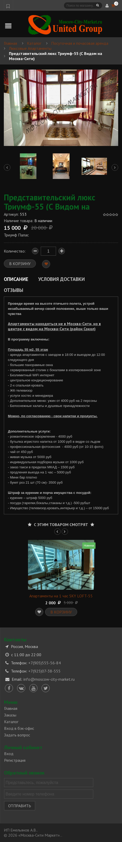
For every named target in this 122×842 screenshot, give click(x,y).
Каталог (11, 721)
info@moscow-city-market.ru (49, 679)
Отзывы (13, 290)
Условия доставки (61, 279)
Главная (10, 708)
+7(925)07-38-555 (44, 671)
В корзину (61, 612)
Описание (16, 279)
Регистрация (14, 760)
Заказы (10, 715)
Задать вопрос (17, 734)
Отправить (19, 805)
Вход (8, 753)
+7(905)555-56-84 (44, 662)
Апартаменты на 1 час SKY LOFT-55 (61, 595)
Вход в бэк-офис (19, 728)
